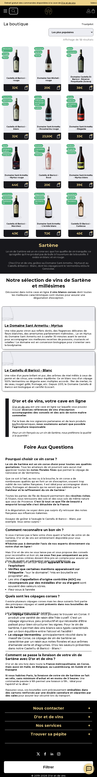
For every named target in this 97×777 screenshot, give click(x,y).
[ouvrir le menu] (5, 11)
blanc (46, 257)
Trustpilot (87, 24)
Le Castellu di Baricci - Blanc (28, 370)
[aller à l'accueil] (48, 11)
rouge (60, 257)
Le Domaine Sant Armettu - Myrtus (34, 325)
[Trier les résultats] (70, 32)
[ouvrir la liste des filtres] (48, 767)
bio (14, 424)
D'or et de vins (77, 3)
